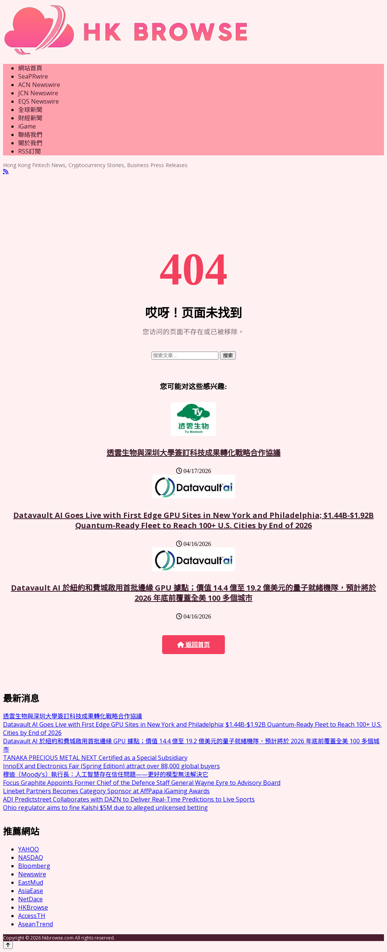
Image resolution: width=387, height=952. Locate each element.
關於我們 (30, 143)
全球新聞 (30, 109)
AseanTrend (35, 924)
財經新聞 (30, 118)
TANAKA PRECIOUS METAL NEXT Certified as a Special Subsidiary (95, 758)
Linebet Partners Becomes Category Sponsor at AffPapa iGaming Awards (106, 791)
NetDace (30, 899)
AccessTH (31, 916)
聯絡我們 (30, 134)
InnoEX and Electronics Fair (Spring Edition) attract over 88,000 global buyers (111, 766)
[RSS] (5, 172)
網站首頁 (30, 68)
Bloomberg (34, 866)
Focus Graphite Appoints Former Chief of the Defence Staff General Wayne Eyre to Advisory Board (141, 782)
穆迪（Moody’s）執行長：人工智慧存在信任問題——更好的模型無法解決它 (105, 774)
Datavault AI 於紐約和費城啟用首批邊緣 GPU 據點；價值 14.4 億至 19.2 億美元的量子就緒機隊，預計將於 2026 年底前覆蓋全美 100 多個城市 (193, 593)
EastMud (30, 882)
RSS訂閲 (29, 151)
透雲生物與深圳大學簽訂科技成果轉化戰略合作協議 (193, 453)
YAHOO (28, 849)
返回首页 (193, 645)
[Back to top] (8, 945)
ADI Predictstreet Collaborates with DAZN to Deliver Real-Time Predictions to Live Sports (129, 799)
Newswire (32, 874)
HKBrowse (33, 907)
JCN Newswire (38, 93)
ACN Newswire (39, 85)
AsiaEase (30, 891)
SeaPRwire (33, 76)
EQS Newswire (38, 101)
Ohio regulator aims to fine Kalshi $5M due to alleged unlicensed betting (105, 807)
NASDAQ (30, 857)
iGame (27, 126)
